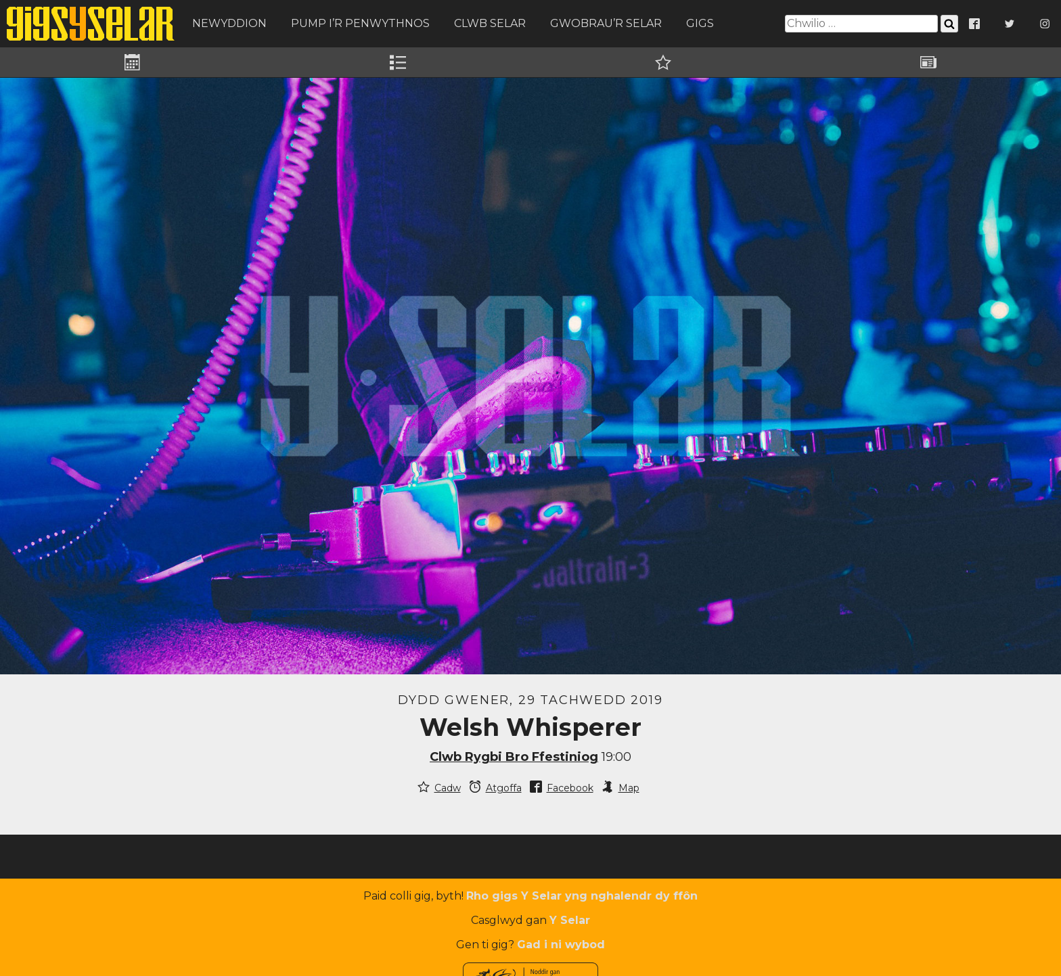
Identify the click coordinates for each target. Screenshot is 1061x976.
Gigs (700, 23)
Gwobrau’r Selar (606, 23)
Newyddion (229, 23)
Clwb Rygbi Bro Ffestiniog (514, 756)
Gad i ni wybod (561, 944)
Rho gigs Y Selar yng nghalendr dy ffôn (582, 895)
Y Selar (569, 920)
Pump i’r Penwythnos (360, 23)
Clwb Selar (490, 23)
